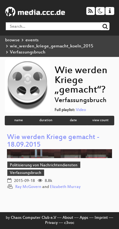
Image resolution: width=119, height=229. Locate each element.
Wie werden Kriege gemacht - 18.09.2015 (53, 141)
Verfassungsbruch (25, 173)
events (32, 40)
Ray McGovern (28, 187)
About (68, 218)
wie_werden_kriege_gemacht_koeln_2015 (51, 46)
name (18, 120)
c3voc (69, 223)
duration (45, 120)
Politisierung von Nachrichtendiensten (43, 165)
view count (100, 120)
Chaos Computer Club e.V (33, 218)
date (73, 120)
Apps (84, 218)
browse (12, 40)
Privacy (51, 223)
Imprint (101, 218)
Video (81, 110)
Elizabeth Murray (65, 187)
